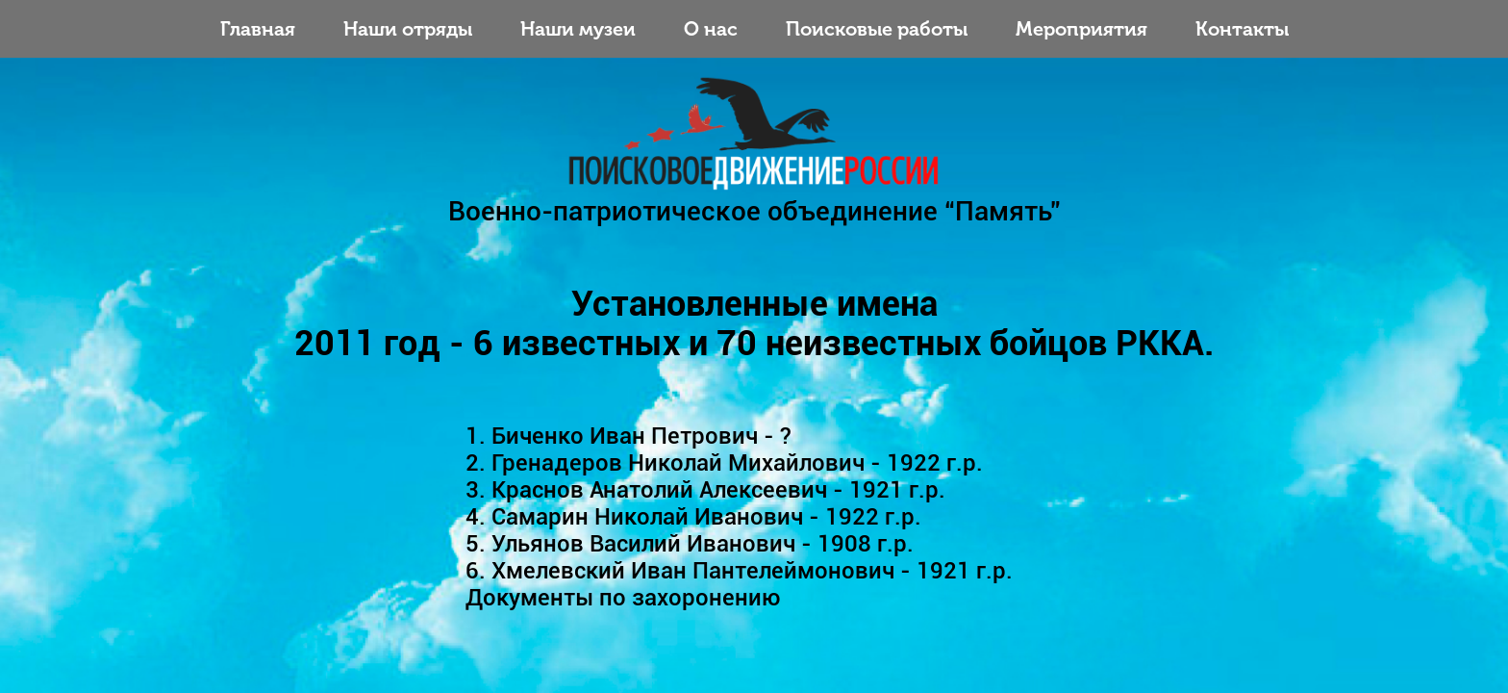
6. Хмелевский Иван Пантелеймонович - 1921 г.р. (739, 570)
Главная (257, 28)
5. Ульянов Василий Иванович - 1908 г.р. (689, 543)
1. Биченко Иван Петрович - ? (628, 436)
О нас (711, 28)
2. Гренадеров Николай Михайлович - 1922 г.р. (724, 462)
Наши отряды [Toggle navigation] (407, 28)
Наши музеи (578, 28)
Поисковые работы (877, 28)
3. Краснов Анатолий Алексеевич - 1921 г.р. (705, 489)
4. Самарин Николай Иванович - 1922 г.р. (693, 516)
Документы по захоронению (623, 597)
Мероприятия (1081, 28)
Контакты (1242, 28)
